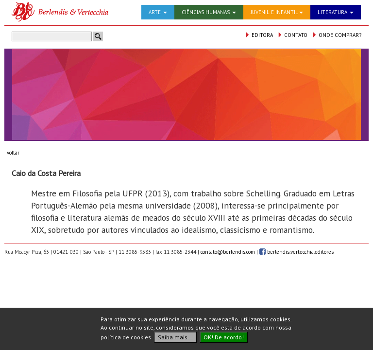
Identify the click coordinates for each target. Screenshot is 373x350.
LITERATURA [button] (336, 12)
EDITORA (259, 35)
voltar (13, 152)
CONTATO (292, 35)
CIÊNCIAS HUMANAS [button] (209, 12)
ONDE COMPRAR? (336, 35)
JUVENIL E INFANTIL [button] (277, 12)
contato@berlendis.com (228, 251)
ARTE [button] (158, 12)
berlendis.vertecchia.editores (296, 251)
